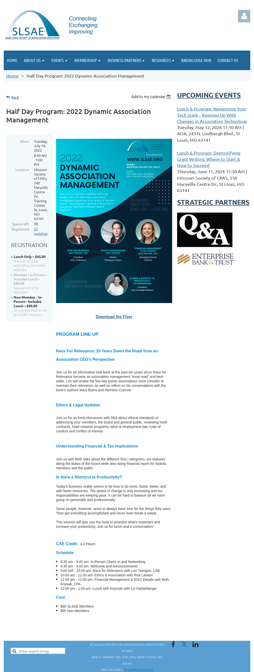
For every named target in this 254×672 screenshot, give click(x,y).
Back (15, 97)
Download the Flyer (114, 317)
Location (22, 169)
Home (12, 75)
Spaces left (20, 224)
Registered (20, 229)
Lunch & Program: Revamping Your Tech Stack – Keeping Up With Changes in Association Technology (212, 115)
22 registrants (42, 231)
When (24, 141)
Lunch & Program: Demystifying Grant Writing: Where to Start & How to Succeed (208, 159)
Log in (244, 16)
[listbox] (151, 97)
